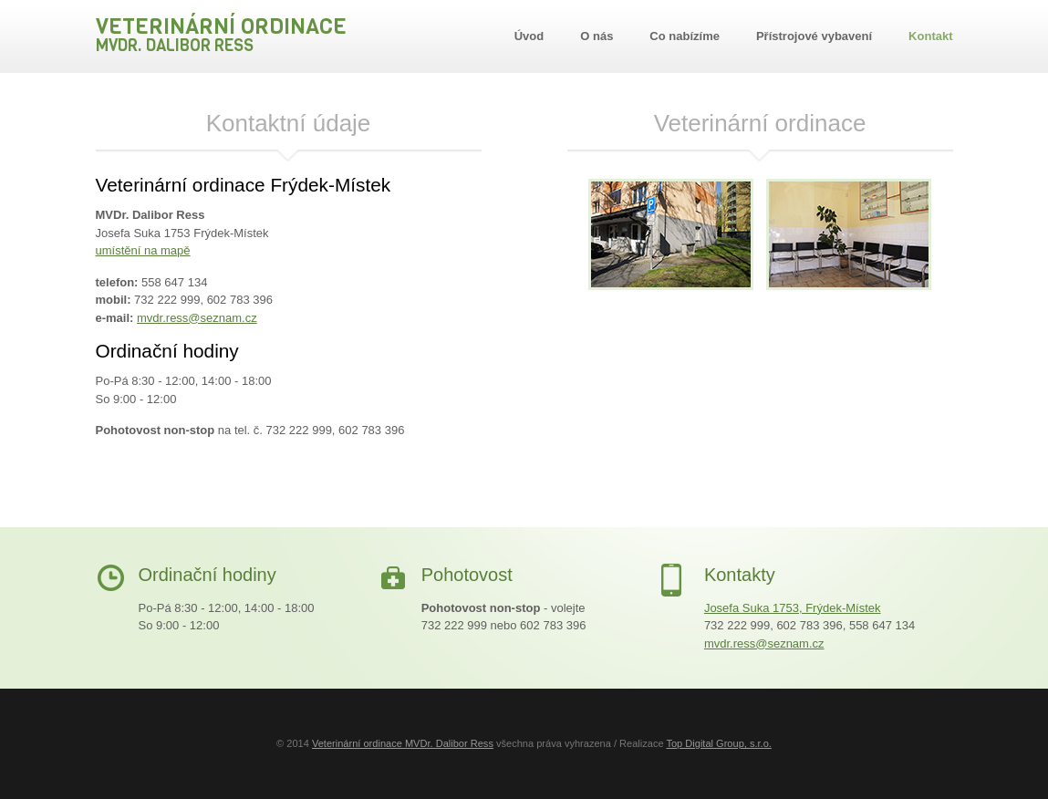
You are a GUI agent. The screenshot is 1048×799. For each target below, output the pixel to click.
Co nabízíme (684, 36)
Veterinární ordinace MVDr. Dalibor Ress (402, 743)
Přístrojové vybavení (814, 36)
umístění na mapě (143, 250)
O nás (596, 36)
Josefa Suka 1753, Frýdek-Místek (792, 608)
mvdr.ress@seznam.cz (197, 318)
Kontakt (930, 36)
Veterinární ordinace (221, 33)
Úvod (529, 36)
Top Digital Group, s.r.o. (718, 743)
